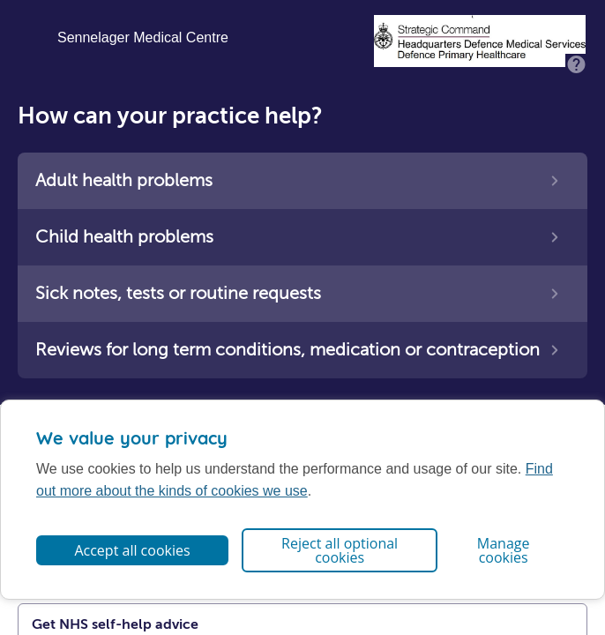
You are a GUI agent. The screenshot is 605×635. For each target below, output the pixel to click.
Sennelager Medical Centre (142, 38)
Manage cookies (503, 550)
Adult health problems (124, 180)
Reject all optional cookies (339, 550)
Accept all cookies (132, 550)
